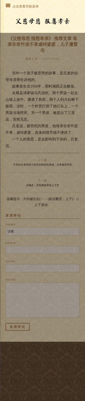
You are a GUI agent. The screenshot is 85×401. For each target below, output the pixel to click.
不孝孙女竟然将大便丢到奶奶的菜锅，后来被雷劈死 (42, 162)
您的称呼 (10, 224)
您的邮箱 (10, 243)
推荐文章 (32, 58)
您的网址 (10, 261)
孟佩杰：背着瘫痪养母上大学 (42, 182)
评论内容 (10, 279)
